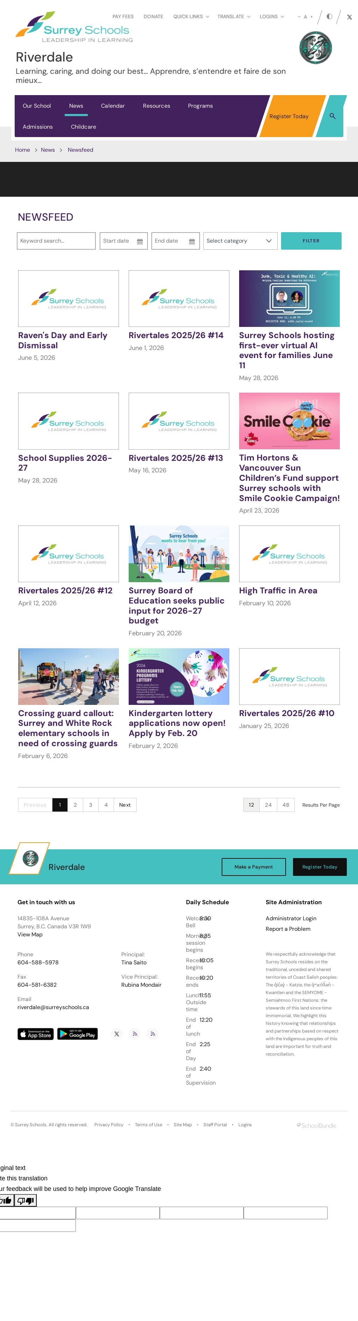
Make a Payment (254, 867)
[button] (333, 116)
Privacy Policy (108, 1125)
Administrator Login (291, 918)
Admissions (38, 126)
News (76, 105)
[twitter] (350, 17)
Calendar (113, 105)
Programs (200, 105)
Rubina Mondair (141, 984)
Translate (233, 16)
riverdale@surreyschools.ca (53, 1007)
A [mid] (305, 17)
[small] (299, 17)
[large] (311, 17)
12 (251, 804)
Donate (153, 16)
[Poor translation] (25, 1200)
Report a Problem (288, 929)
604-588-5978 (38, 962)
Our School (37, 105)
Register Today (289, 116)
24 (268, 804)
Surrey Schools (30, 1125)
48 (285, 804)
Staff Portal (215, 1125)
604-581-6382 (37, 984)
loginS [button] (272, 16)
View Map (30, 934)
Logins (245, 1125)
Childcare (83, 126)
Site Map (183, 1125)
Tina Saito (133, 962)
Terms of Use (148, 1125)
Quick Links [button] (191, 16)
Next (125, 804)
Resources (156, 105)
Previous (35, 804)
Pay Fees (123, 16)
